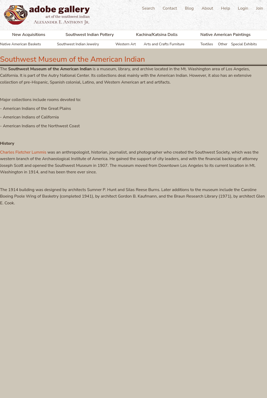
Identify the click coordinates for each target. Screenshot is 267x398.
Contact (170, 8)
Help (225, 8)
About (207, 8)
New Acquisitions (28, 34)
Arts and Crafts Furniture (164, 44)
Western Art (126, 44)
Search (148, 8)
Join (259, 8)
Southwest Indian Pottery (89, 34)
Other (222, 44)
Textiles (207, 44)
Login (243, 8)
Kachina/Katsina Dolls (157, 34)
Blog (189, 8)
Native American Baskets (20, 44)
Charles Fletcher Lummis (23, 152)
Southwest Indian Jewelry (78, 44)
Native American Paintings (226, 34)
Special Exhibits (244, 44)
